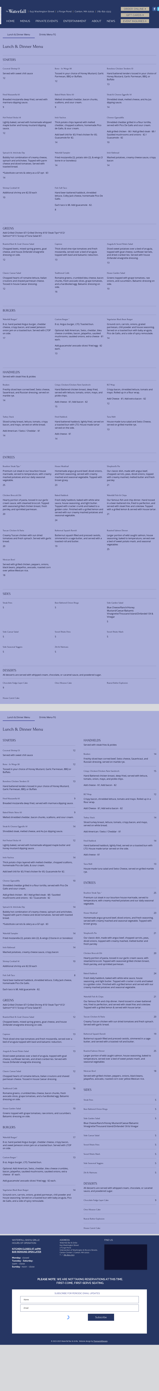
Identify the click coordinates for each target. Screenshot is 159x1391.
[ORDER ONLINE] (135, 9)
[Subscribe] (101, 1317)
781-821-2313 (69, 1255)
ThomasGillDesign (100, 1341)
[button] (25, 21)
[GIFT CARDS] (135, 15)
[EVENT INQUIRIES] (135, 21)
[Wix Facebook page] (154, 9)
